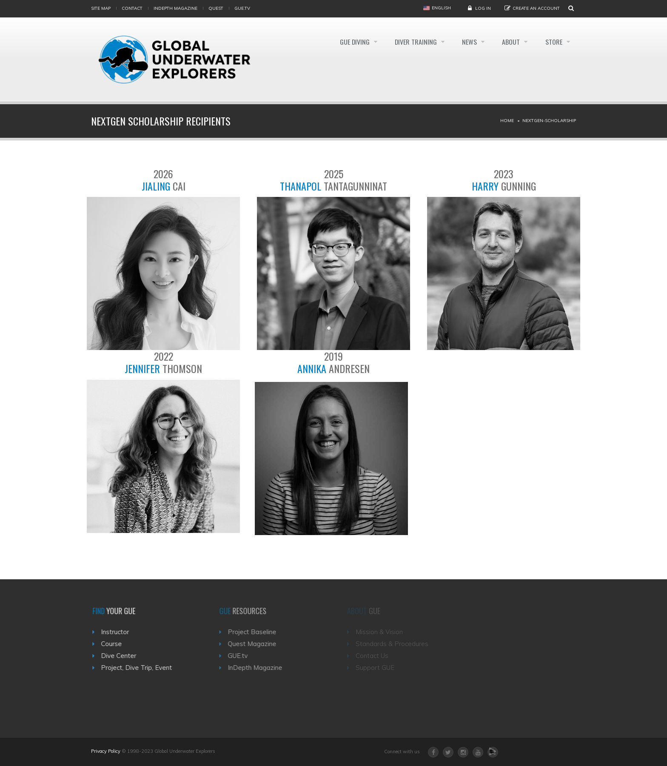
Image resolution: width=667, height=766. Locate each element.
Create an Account (536, 8)
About (511, 42)
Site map (101, 8)
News (468, 42)
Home (507, 120)
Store (554, 42)
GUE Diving (352, 42)
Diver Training (414, 42)
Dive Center (122, 656)
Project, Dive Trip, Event (140, 667)
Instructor (119, 632)
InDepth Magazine (175, 8)
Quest (215, 8)
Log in (483, 8)
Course (115, 644)
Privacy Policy (105, 751)
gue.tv (242, 8)
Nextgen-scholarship (549, 120)
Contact (132, 8)
